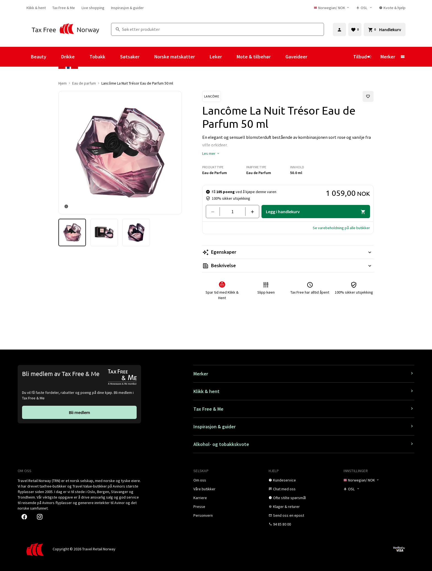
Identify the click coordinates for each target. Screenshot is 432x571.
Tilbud (362, 56)
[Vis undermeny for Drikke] (82, 57)
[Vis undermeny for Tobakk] (113, 57)
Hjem (62, 83)
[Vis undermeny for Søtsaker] (147, 57)
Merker (387, 56)
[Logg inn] (339, 29)
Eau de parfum (84, 83)
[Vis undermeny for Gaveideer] (315, 57)
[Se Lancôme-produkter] (211, 96)
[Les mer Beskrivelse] (288, 265)
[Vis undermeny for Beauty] (54, 57)
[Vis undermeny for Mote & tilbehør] (278, 57)
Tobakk (97, 56)
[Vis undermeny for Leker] (229, 57)
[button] (211, 153)
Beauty (38, 56)
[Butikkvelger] (364, 8)
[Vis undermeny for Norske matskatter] (202, 57)
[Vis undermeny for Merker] (402, 57)
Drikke (68, 56)
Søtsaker (129, 56)
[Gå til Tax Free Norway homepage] (65, 29)
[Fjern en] (215, 211)
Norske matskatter (174, 56)
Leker (216, 56)
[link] (36, 7)
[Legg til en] (250, 211)
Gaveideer (296, 56)
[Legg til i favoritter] (368, 96)
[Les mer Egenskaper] (288, 252)
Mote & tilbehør (254, 56)
